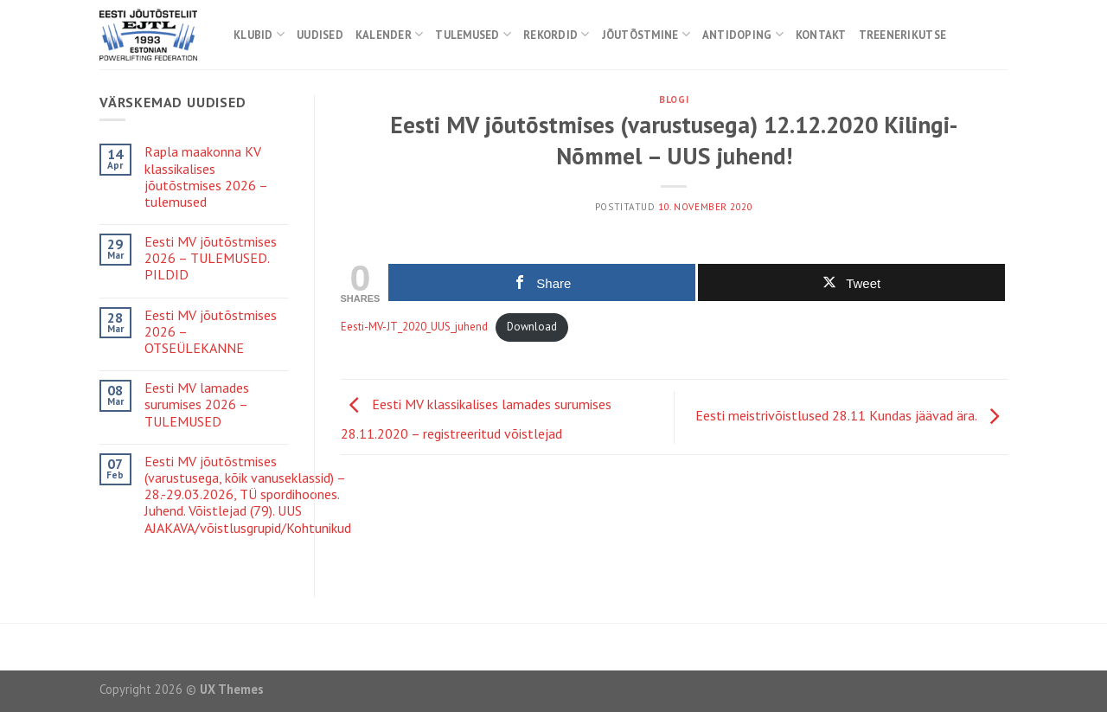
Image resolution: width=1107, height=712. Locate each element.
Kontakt (821, 35)
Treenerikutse (902, 35)
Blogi (673, 99)
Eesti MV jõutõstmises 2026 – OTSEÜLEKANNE (210, 331)
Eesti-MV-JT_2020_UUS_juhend (414, 326)
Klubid (259, 34)
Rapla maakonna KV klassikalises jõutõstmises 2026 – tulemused (205, 177)
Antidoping (743, 34)
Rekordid (556, 34)
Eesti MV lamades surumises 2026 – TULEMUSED (196, 404)
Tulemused (473, 34)
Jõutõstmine (646, 34)
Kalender (389, 34)
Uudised (320, 35)
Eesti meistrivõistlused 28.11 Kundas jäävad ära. (851, 415)
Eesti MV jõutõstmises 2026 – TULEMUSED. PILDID (210, 258)
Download (532, 326)
